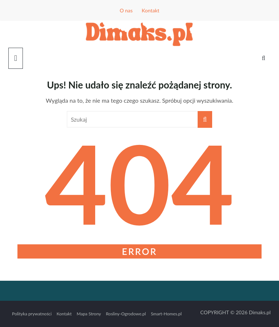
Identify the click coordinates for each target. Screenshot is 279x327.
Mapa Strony (89, 313)
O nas (126, 10)
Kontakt (150, 10)
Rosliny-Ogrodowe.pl (126, 313)
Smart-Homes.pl (166, 313)
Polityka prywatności (32, 313)
